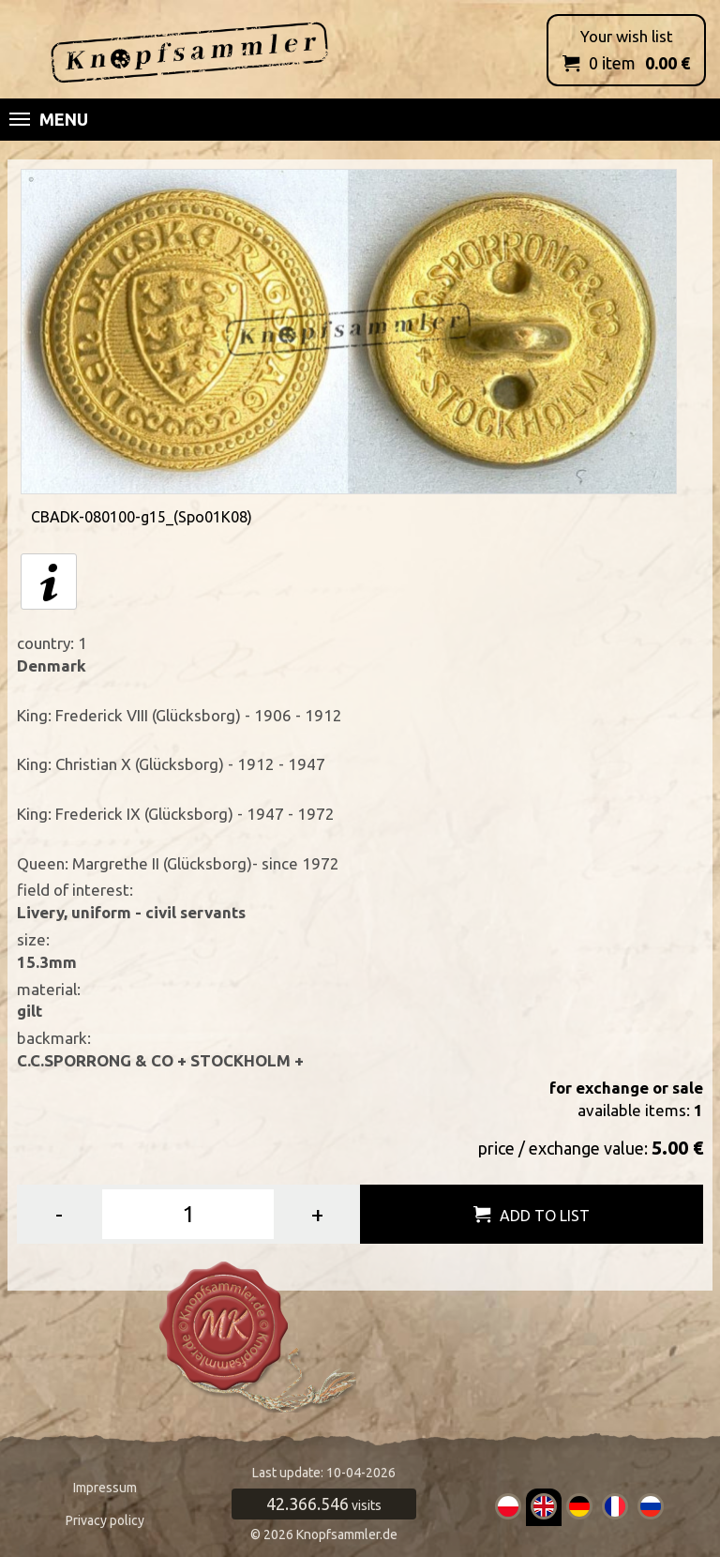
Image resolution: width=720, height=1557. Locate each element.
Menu (48, 119)
